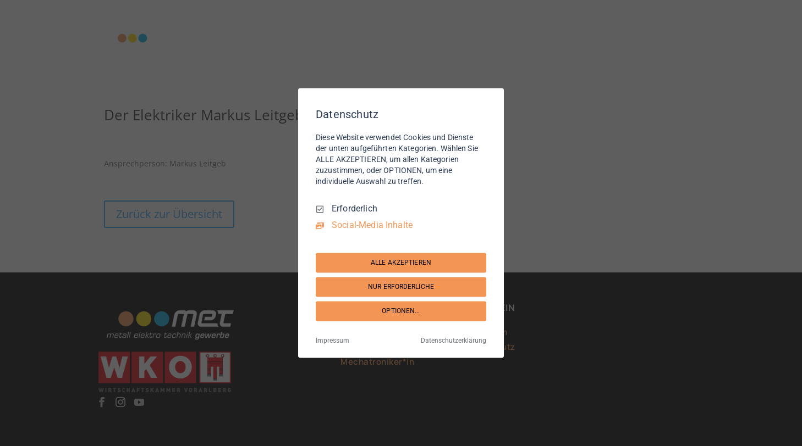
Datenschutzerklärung (453, 341)
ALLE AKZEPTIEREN (401, 262)
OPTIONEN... (401, 311)
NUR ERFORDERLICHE (401, 287)
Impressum (332, 341)
